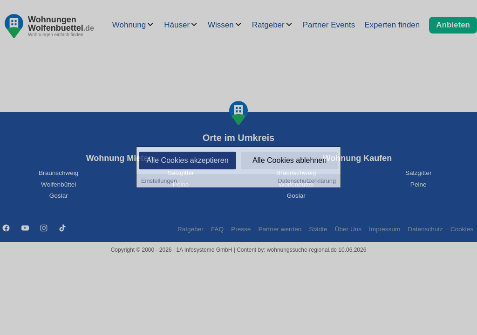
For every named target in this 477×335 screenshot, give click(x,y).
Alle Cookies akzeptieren (187, 161)
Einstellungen (159, 181)
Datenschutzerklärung (307, 181)
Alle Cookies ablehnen (289, 161)
